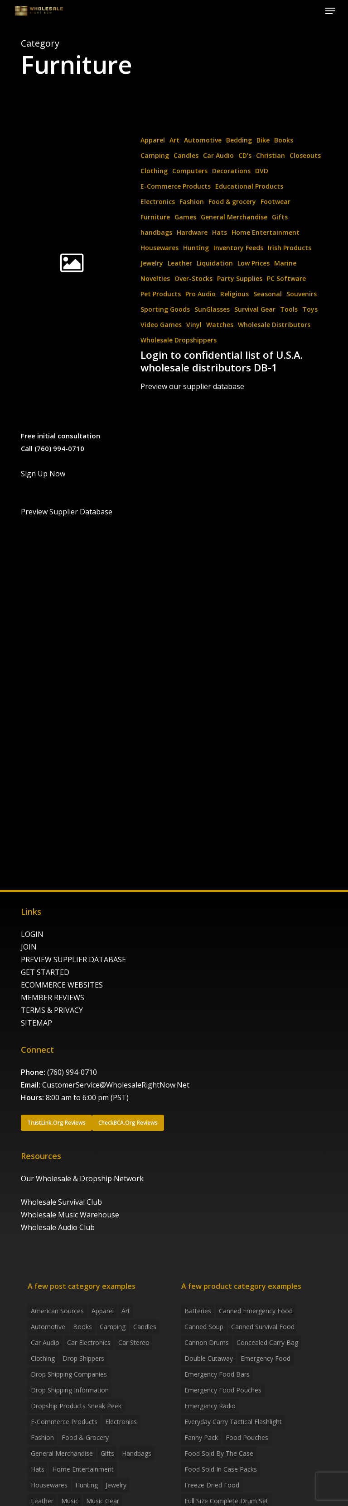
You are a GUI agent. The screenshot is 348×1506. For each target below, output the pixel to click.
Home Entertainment (266, 232)
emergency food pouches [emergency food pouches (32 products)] (222, 1390)
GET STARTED (45, 972)
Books (283, 140)
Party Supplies (239, 278)
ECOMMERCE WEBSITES (62, 985)
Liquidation (215, 263)
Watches (219, 324)
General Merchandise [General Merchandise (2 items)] (62, 1453)
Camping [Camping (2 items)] (113, 1326)
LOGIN (32, 934)
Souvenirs (301, 294)
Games (185, 217)
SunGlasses (212, 309)
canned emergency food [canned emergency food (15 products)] (256, 1310)
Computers (190, 170)
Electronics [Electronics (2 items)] (121, 1421)
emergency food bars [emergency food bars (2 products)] (217, 1374)
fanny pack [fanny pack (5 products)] (201, 1437)
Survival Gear (255, 309)
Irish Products (289, 247)
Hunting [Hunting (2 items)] (86, 1485)
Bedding (239, 140)
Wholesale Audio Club (58, 1227)
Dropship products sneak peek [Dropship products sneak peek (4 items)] (76, 1405)
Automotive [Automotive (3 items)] (48, 1326)
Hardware (192, 232)
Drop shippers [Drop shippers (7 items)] (83, 1358)
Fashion (191, 201)
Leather (180, 263)
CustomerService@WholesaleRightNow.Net (115, 1085)
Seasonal (267, 294)
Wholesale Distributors (274, 324)
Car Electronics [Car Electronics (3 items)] (89, 1342)
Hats (219, 232)
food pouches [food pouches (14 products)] (247, 1437)
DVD (261, 170)
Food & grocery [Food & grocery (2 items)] (85, 1437)
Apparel (152, 140)
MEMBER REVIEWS (52, 997)
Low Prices (253, 263)
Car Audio (218, 155)
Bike (263, 140)
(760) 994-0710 (72, 1072)
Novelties (155, 278)
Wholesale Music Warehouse (70, 1215)
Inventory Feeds (238, 247)
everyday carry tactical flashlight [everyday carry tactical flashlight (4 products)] (233, 1421)
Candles (186, 155)
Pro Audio (200, 294)
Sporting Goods (165, 309)
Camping (154, 155)
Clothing (154, 170)
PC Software (286, 278)
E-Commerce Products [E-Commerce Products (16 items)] (64, 1421)
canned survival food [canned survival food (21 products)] (263, 1326)
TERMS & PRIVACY (52, 1010)
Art (174, 140)
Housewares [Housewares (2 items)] (49, 1485)
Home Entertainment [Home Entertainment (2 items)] (83, 1469)
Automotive (203, 140)
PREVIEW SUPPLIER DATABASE (73, 959)
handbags (156, 232)
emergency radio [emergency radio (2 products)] (210, 1405)
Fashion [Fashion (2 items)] (42, 1437)
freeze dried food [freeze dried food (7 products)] (211, 1485)
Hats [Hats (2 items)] (37, 1469)
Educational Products (249, 186)
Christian (270, 155)
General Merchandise (234, 217)
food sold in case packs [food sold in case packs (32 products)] (220, 1469)
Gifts (280, 217)
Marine (285, 263)
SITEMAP (36, 1023)
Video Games (161, 324)
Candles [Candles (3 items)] (144, 1326)
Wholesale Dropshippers (178, 340)
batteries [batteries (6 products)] (197, 1310)
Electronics (157, 201)
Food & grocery (232, 201)
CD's (244, 155)
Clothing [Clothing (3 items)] (43, 1358)
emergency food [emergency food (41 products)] (265, 1358)
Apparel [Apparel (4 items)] (103, 1310)
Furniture (155, 217)
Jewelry (151, 263)
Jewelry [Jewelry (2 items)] (116, 1485)
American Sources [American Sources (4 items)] (57, 1310)
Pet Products (160, 294)
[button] (330, 10)
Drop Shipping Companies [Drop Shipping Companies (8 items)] (69, 1374)
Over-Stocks (193, 278)
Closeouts (305, 155)
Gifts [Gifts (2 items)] (107, 1453)
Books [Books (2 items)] (82, 1326)
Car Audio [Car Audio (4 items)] (45, 1342)
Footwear (275, 201)
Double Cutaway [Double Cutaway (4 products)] (208, 1358)
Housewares (159, 247)
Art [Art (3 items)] (125, 1310)
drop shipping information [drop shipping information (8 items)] (70, 1390)
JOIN (29, 947)
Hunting (196, 247)
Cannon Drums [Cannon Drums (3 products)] (206, 1342)
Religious (234, 294)
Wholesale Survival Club (61, 1202)
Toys (310, 309)
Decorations (231, 170)
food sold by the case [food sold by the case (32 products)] (218, 1453)
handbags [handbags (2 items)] (136, 1453)
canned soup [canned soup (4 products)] (203, 1326)
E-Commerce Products (175, 186)
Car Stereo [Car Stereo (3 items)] (134, 1342)
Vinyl (194, 324)
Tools (289, 309)
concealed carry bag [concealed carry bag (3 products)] (267, 1342)
